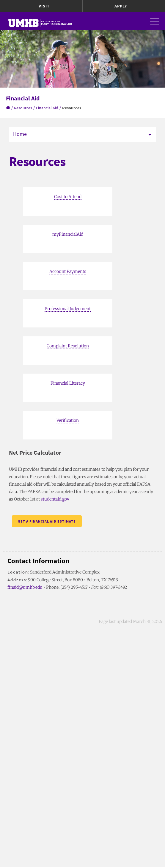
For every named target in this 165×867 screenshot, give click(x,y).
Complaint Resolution (68, 346)
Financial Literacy (68, 383)
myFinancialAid (67, 234)
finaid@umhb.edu (25, 587)
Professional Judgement (68, 308)
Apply (120, 6)
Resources (23, 108)
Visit (44, 6)
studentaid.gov (55, 499)
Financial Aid (47, 108)
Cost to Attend (67, 196)
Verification (67, 420)
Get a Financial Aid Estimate (47, 521)
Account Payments (67, 271)
